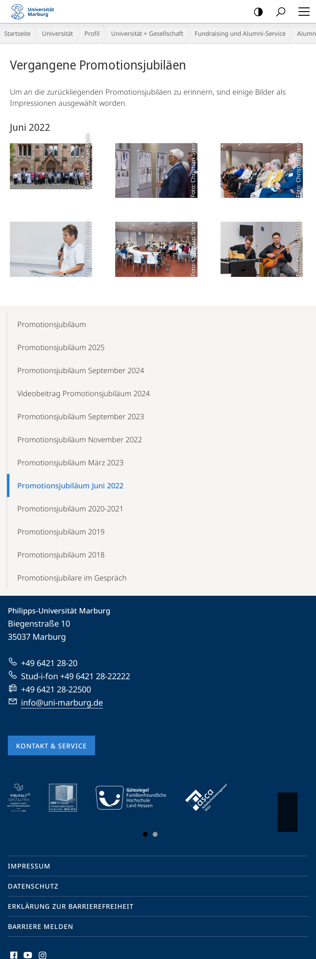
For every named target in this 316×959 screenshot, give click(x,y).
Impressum (29, 866)
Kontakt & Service (51, 745)
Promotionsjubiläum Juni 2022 (70, 485)
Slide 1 (145, 834)
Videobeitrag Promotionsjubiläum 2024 (83, 393)
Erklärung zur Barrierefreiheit (71, 906)
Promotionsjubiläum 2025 (61, 347)
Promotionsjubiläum (51, 324)
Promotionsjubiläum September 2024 (80, 370)
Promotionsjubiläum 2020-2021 (70, 508)
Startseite (17, 33)
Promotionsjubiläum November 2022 (79, 439)
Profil (92, 33)
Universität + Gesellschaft (147, 33)
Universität (57, 33)
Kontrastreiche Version (255, 12)
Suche (278, 12)
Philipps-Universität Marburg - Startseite (35, 11)
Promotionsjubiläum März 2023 (70, 462)
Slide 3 (155, 834)
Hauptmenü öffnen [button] (301, 11)
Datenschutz (33, 886)
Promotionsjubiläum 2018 (61, 555)
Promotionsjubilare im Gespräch (72, 578)
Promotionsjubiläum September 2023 (80, 416)
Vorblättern (287, 808)
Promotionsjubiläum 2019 (61, 531)
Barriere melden (40, 926)
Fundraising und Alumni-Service (240, 33)
